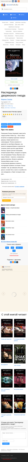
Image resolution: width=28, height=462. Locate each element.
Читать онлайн (14, 78)
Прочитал (4, 124)
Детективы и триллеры (20, 22)
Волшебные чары (7, 227)
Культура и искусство (9, 33)
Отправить (5, 443)
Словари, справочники (21, 40)
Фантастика (5, 44)
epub (19, 247)
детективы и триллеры (10, 107)
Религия (12, 40)
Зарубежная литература (14, 26)
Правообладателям (7, 459)
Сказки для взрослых (6, 339)
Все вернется (4, 364)
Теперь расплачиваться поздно (11, 214)
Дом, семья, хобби (19, 24)
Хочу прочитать (16, 124)
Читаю (9, 124)
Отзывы (14, 14)
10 (21, 114)
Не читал (10, 126)
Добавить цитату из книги (14, 85)
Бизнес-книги (5, 22)
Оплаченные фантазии (19, 414)
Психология (20, 29)
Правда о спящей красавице (10, 207)
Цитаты (22, 14)
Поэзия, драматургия (10, 38)
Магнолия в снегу (7, 221)
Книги (6, 14)
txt (12, 247)
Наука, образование (8, 35)
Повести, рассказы (19, 35)
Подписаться (6, 200)
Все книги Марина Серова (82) (9, 241)
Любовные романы (19, 33)
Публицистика (5, 40)
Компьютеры (9, 31)
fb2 (7, 247)
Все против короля (18, 389)
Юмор (23, 44)
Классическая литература (10, 29)
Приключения (20, 38)
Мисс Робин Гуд (9, 105)
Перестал (4, 126)
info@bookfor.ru (13, 458)
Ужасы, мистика (19, 42)
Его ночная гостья (7, 234)
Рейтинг (14, 17)
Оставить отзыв (14, 81)
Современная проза (9, 42)
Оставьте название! (19, 186)
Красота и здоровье (17, 31)
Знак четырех (17, 365)
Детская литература (8, 24)
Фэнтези (12, 44)
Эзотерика (18, 44)
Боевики (12, 22)
